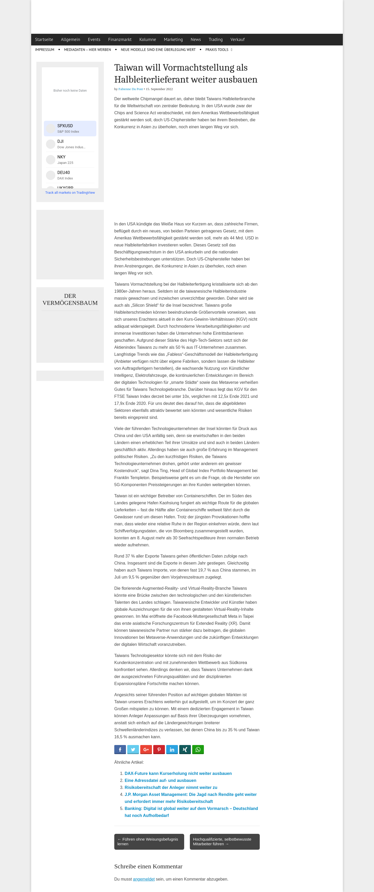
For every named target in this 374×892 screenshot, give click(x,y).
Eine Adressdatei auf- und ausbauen (160, 780)
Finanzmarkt (120, 39)
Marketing (173, 39)
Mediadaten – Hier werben (87, 49)
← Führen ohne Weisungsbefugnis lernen (147, 841)
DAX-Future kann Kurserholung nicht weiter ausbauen (178, 773)
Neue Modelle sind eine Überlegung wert (158, 49)
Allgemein (70, 39)
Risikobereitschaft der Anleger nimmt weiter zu (171, 787)
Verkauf (238, 39)
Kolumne (147, 39)
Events (94, 39)
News (196, 39)
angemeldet (144, 879)
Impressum (44, 49)
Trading (216, 39)
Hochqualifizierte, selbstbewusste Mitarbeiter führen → (222, 841)
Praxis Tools (216, 49)
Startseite (44, 39)
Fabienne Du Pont (130, 89)
